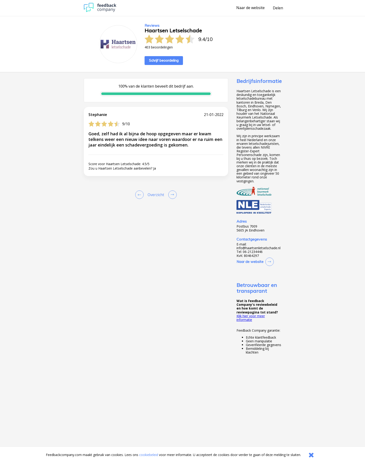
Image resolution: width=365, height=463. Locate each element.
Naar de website (250, 8)
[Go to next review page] (171, 195)
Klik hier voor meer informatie (251, 318)
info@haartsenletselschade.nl (259, 248)
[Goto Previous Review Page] (140, 195)
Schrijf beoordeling (164, 60)
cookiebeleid (148, 455)
